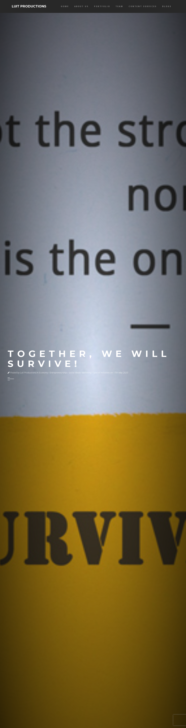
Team (119, 6)
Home (65, 6)
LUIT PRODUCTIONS (29, 6)
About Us (81, 6)
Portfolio (102, 6)
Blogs (166, 6)
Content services (143, 6)
